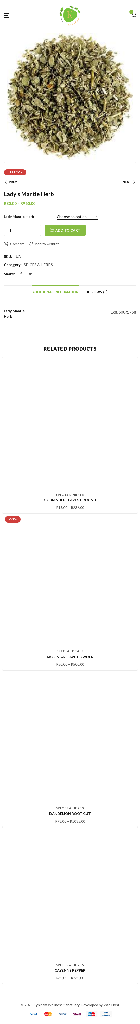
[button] (133, 15)
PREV (10, 182)
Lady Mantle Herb (19, 216)
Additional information (55, 292)
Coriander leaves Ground (70, 500)
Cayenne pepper (70, 970)
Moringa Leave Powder (70, 657)
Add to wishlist (47, 244)
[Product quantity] (10, 230)
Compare (17, 244)
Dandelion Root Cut (70, 813)
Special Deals (70, 651)
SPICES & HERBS (38, 264)
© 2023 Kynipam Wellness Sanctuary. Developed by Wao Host (70, 1005)
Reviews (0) (97, 292)
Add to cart (67, 230)
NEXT (129, 182)
